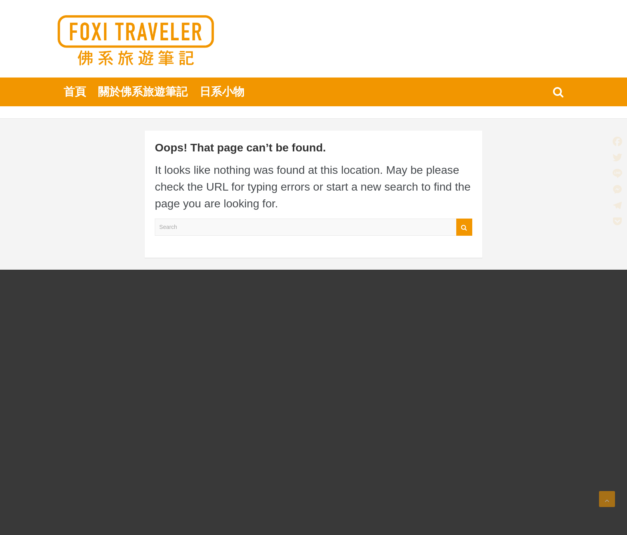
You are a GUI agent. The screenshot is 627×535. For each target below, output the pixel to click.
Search (464, 227)
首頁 (75, 92)
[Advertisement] (117, 409)
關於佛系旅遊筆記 (143, 92)
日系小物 (222, 92)
